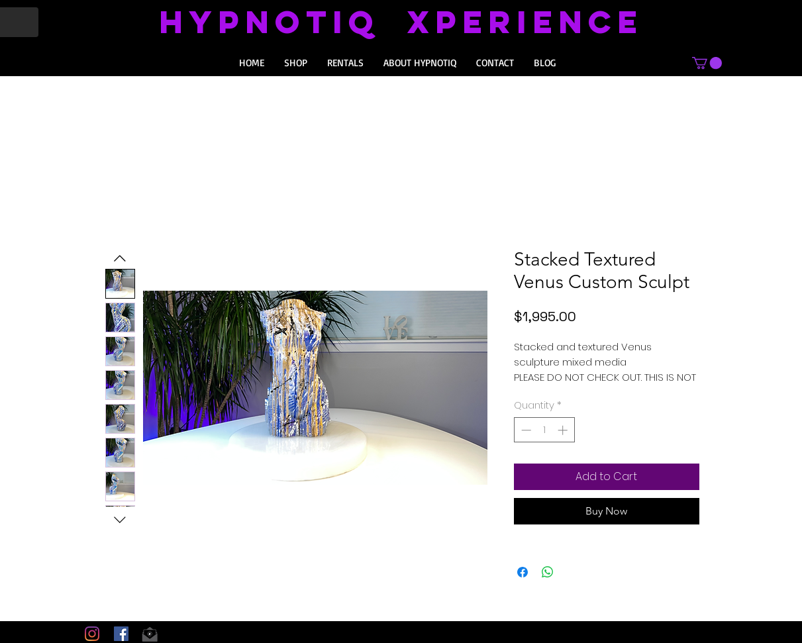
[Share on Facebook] (522, 572)
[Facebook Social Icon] (121, 633)
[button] (707, 63)
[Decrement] (525, 430)
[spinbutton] (544, 430)
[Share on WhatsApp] (548, 572)
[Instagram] (92, 633)
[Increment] (564, 430)
